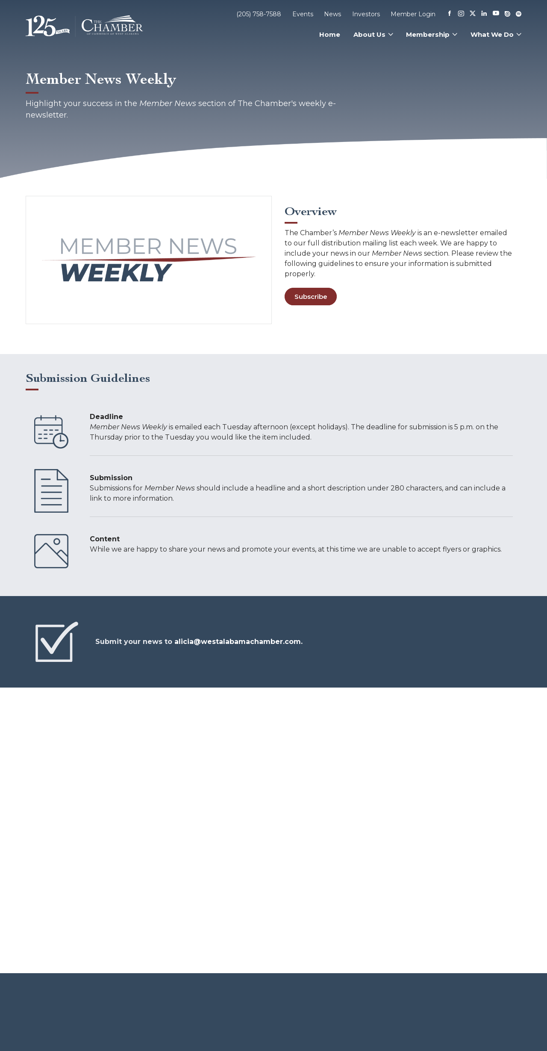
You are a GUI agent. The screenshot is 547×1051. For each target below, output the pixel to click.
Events (302, 14)
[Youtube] (496, 14)
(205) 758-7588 (258, 14)
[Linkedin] (484, 14)
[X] (473, 14)
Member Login (413, 14)
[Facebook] (450, 14)
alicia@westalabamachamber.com (237, 642)
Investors (366, 14)
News (332, 14)
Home (329, 34)
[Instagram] (461, 14)
